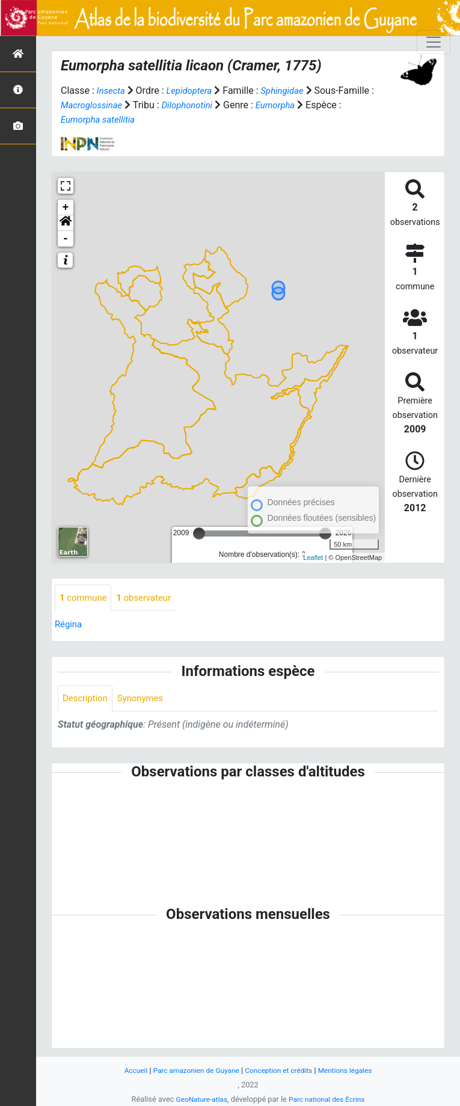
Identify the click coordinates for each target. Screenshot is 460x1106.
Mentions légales (352, 1070)
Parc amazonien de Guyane (192, 1070)
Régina (69, 625)
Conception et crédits (280, 1070)
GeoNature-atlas (199, 1099)
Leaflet (313, 557)
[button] (65, 223)
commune (85, 598)
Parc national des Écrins (328, 1099)
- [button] (66, 239)
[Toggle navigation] (433, 42)
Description (87, 699)
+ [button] (66, 207)
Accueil (127, 1070)
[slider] (199, 533)
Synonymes (145, 699)
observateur (149, 598)
